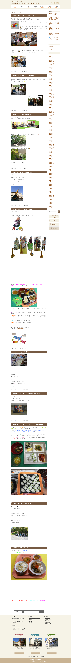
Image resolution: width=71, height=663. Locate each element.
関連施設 (30, 621)
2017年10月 (51, 196)
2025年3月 (51, 74)
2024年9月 (51, 82)
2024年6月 (51, 86)
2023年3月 (51, 107)
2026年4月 (51, 56)
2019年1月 (51, 176)
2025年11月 (51, 63)
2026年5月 (51, 54)
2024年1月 (51, 93)
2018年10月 (51, 180)
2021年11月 (51, 129)
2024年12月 (51, 78)
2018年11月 (51, 178)
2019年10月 (51, 163)
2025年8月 (51, 67)
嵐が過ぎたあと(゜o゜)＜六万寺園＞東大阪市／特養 (26, 393)
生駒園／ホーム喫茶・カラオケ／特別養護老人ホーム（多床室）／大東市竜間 (54, 14)
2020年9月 (51, 148)
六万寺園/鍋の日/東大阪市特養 (20, 547)
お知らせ (51, 46)
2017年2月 (51, 207)
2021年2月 (51, 141)
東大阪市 (26, 205)
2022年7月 (51, 118)
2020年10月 (51, 147)
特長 (21, 7)
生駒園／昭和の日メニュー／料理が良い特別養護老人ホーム (54, 37)
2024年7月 (51, 85)
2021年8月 (51, 133)
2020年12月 (51, 144)
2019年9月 (51, 165)
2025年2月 (51, 75)
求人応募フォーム (48, 623)
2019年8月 (51, 166)
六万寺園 (49, 7)
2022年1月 (51, 126)
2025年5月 (51, 71)
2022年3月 (51, 123)
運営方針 (31, 619)
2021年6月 (51, 136)
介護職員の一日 (48, 619)
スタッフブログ (21, 71)
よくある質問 (47, 622)
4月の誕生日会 (21, 328)
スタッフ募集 (47, 618)
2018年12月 (51, 177)
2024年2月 (51, 92)
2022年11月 (51, 112)
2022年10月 (51, 114)
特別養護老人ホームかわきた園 (19, 628)
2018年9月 (51, 181)
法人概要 (42, 656)
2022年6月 (51, 119)
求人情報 (56, 7)
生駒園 (35, 7)
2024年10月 (51, 81)
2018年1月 (51, 192)
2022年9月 (51, 115)
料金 (28, 7)
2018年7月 (51, 184)
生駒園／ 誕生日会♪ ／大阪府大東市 (22, 209)
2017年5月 (51, 203)
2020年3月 (51, 156)
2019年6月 (51, 169)
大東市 (26, 71)
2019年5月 (51, 170)
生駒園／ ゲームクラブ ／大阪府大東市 (23, 15)
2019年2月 (51, 174)
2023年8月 (51, 100)
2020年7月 (51, 151)
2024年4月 (51, 89)
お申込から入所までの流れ (18, 621)
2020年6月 (51, 152)
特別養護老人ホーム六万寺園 (18, 629)
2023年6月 (51, 103)
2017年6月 (51, 202)
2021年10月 (51, 130)
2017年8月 (51, 199)
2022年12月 (51, 111)
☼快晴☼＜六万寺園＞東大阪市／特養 (22, 503)
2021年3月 (51, 140)
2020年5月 (51, 154)
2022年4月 (51, 122)
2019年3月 (51, 173)
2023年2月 (51, 108)
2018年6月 (51, 185)
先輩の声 (47, 620)
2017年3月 (51, 206)
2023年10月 (51, 97)
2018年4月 (51, 188)
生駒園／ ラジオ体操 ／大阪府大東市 (22, 114)
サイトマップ (29, 656)
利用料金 (14, 622)
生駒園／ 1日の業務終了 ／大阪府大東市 (23, 75)
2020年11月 (51, 145)
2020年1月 (51, 159)
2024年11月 (51, 79)
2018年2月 (51, 191)
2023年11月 (51, 96)
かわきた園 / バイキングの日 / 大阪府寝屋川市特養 (28, 424)
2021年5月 (51, 137)
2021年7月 (51, 134)
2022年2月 (51, 125)
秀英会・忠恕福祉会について (34, 618)
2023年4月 (51, 105)
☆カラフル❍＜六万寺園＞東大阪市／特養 (23, 352)
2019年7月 (51, 167)
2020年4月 (51, 155)
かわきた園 (42, 7)
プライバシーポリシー (36, 656)
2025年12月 (51, 61)
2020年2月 (51, 158)
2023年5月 (51, 104)
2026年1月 (51, 60)
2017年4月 (51, 205)
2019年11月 (51, 162)
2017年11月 (51, 195)
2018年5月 (51, 187)
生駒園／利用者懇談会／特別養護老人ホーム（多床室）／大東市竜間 (54, 18)
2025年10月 (51, 64)
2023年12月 (51, 94)
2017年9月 (51, 198)
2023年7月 (51, 101)
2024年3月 (51, 90)
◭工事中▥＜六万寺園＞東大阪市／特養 (22, 172)
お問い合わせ (31, 622)
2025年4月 (51, 72)
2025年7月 (51, 68)
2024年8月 (51, 83)
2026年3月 (51, 57)
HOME (14, 7)
